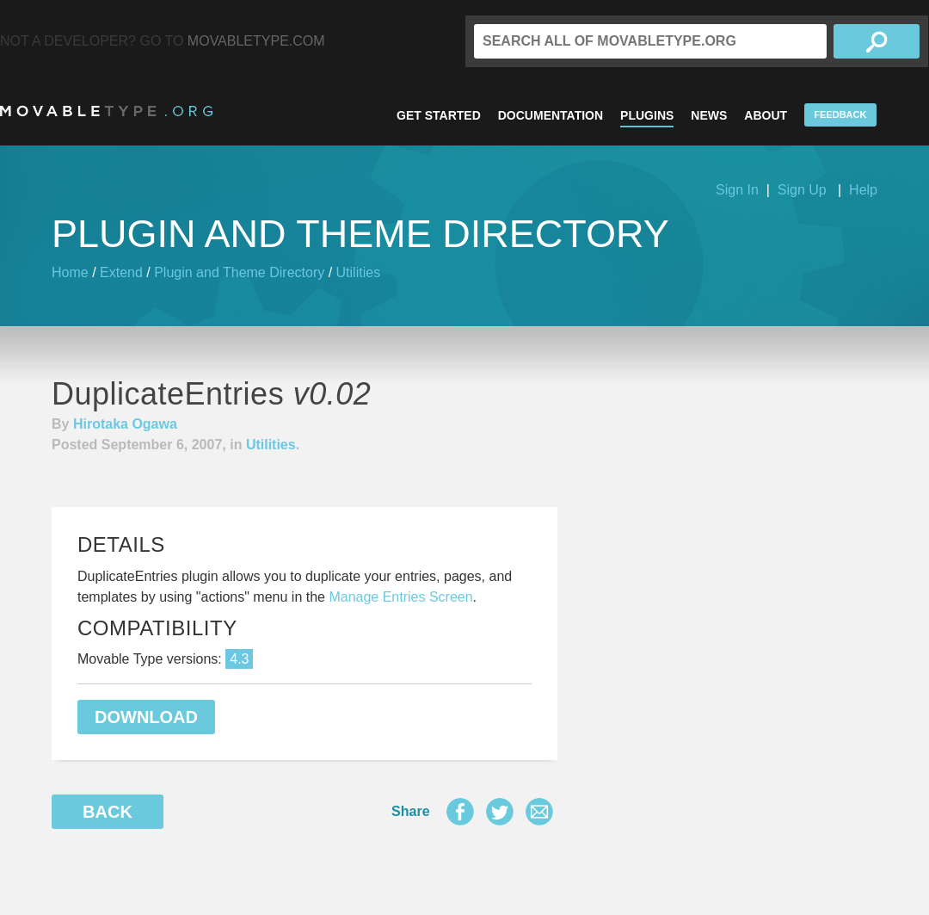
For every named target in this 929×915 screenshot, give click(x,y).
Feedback (840, 114)
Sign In (737, 189)
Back (107, 811)
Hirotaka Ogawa (125, 424)
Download (146, 717)
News (709, 115)
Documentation (550, 115)
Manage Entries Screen (400, 597)
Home (70, 272)
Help (863, 189)
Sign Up (802, 189)
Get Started (439, 115)
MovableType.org (106, 111)
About (765, 115)
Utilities (358, 272)
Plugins (647, 115)
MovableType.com (256, 41)
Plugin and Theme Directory (239, 272)
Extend (121, 272)
